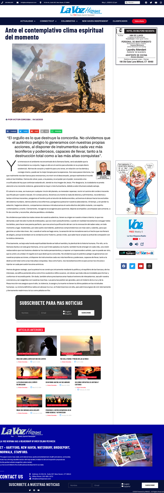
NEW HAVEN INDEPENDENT (95, 21)
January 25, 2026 (65, 415)
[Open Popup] (142, 244)
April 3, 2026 (78, 362)
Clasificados (120, 21)
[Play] (131, 244)
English (68, 312)
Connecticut (48, 21)
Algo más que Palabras (28, 353)
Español (68, 314)
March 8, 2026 (65, 385)
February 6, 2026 (36, 413)
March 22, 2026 (35, 387)
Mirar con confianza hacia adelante (27, 410)
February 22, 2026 (83, 389)
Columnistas (69, 21)
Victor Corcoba (22, 362)
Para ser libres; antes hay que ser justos (31, 359)
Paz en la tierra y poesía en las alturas (74, 359)
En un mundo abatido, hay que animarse (58, 382)
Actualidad (27, 21)
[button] (11, 131)
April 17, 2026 (35, 362)
